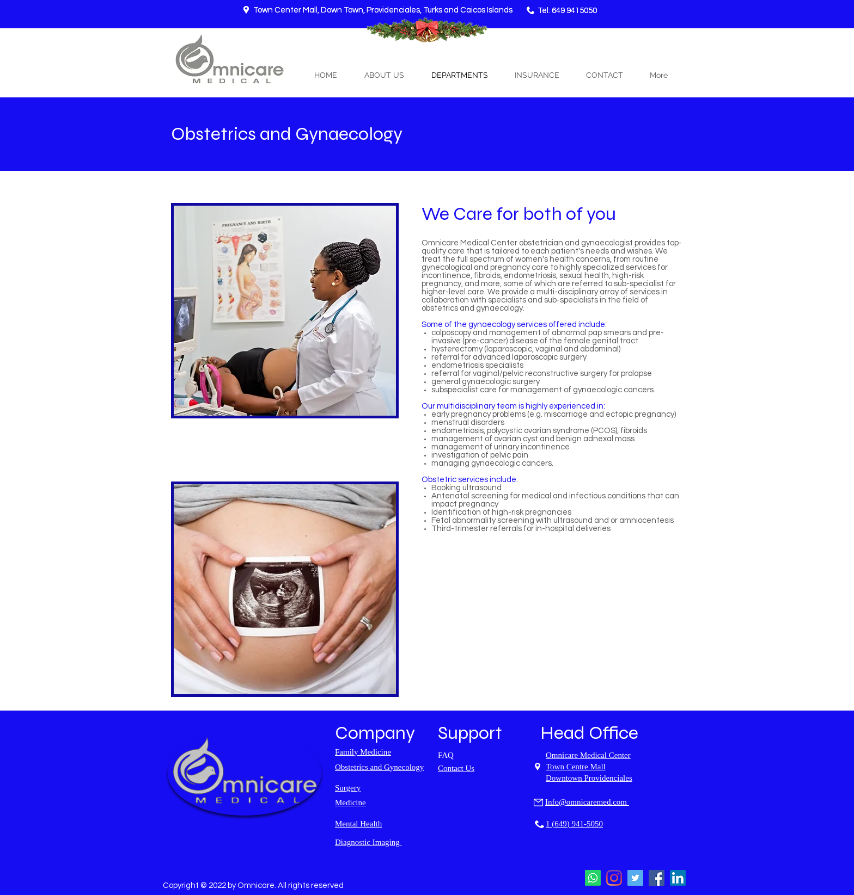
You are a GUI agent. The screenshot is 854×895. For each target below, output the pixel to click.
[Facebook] (656, 878)
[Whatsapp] (593, 878)
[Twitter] (635, 878)
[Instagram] (614, 878)
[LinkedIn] (678, 878)
